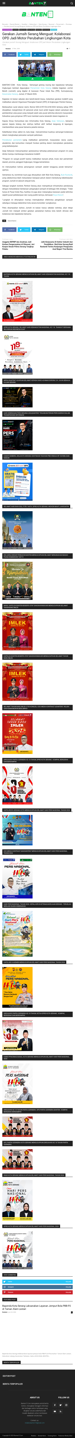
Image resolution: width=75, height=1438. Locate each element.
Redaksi (33, 1436)
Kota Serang (31, 30)
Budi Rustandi (66, 175)
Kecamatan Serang (10, 94)
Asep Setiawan (58, 121)
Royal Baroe (58, 195)
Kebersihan (23, 30)
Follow (68, 1282)
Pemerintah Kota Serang (40, 88)
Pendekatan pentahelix (12, 140)
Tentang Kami (52, 1436)
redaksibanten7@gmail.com (34, 1423)
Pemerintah (46, 30)
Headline (15, 30)
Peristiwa (53, 30)
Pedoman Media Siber (65, 1436)
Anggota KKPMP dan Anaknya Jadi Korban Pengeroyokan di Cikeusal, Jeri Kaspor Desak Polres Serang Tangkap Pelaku (18, 245)
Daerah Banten (7, 30)
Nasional (38, 30)
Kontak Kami (42, 1436)
